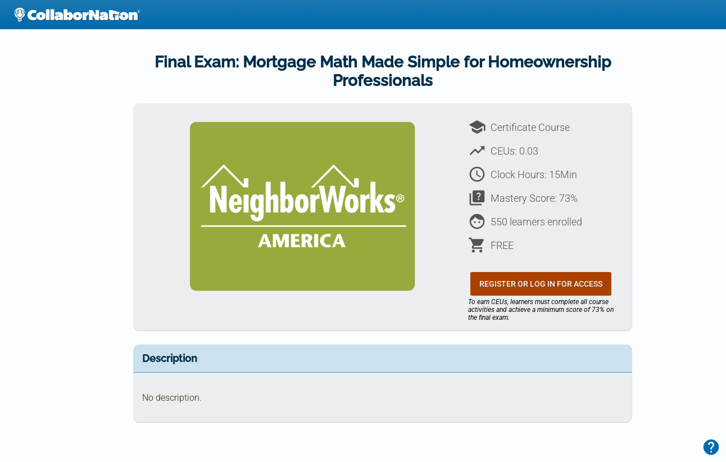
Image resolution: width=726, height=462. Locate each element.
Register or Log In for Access (540, 283)
